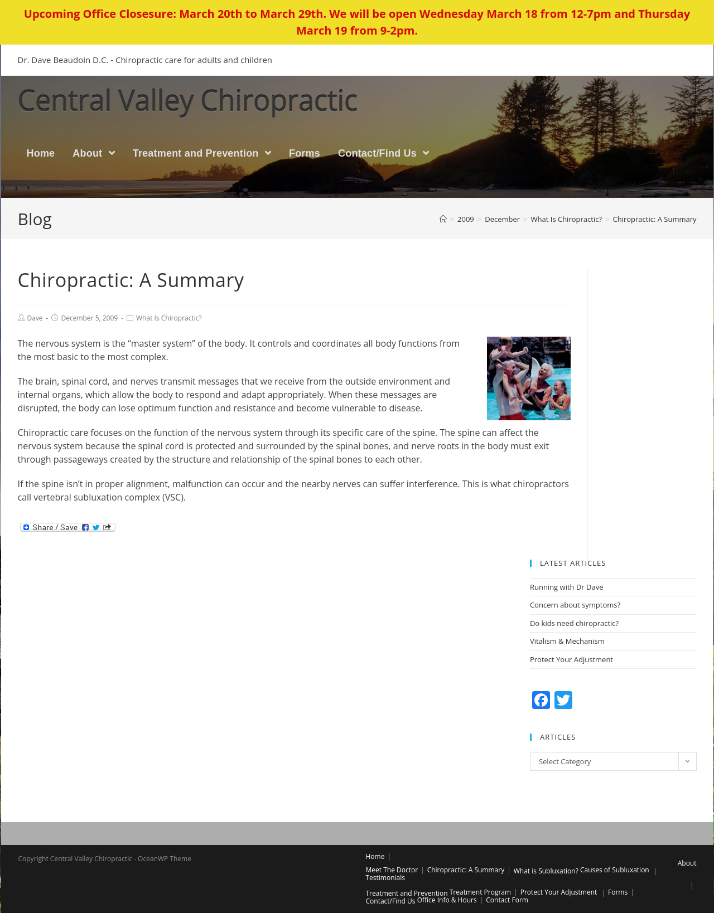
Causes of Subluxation (614, 870)
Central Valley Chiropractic (220, 100)
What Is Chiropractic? (169, 318)
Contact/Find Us (391, 901)
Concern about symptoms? (575, 606)
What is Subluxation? (546, 871)
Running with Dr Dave (567, 587)
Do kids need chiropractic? (574, 624)
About (687, 863)
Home (375, 856)
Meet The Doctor (392, 870)
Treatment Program (480, 892)
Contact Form (507, 900)
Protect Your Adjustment (571, 660)
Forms (618, 892)
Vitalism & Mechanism (567, 642)
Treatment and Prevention (407, 893)
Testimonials (386, 877)
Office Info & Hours (447, 900)
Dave (35, 318)
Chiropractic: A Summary (466, 870)
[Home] (443, 220)
